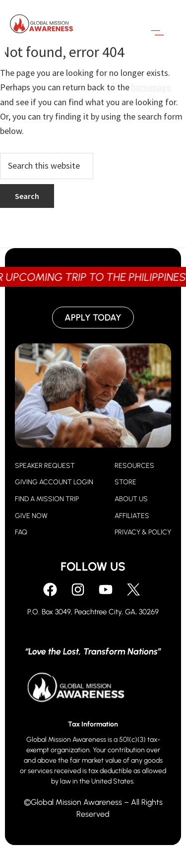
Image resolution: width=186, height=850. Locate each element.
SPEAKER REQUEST (45, 465)
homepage (151, 87)
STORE (125, 482)
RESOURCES (134, 465)
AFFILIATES (132, 516)
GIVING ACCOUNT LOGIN (54, 482)
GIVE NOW (31, 516)
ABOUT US (131, 499)
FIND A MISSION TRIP (47, 499)
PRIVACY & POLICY (143, 532)
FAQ (21, 532)
